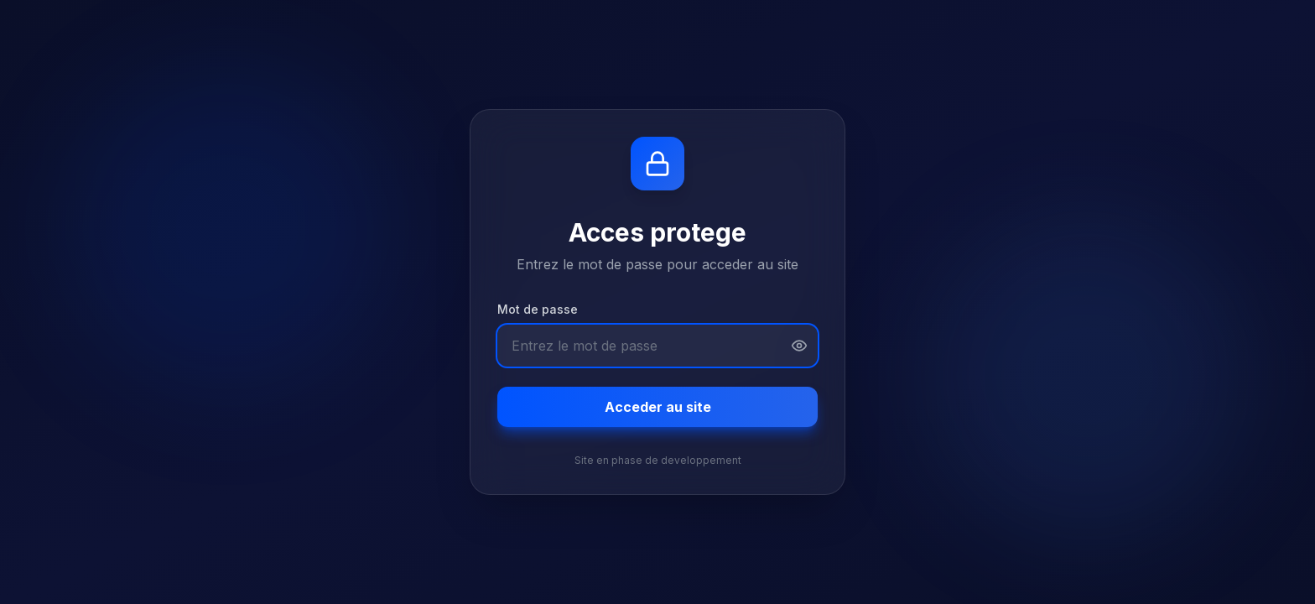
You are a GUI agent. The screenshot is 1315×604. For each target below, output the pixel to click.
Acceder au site (658, 406)
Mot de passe (537, 309)
